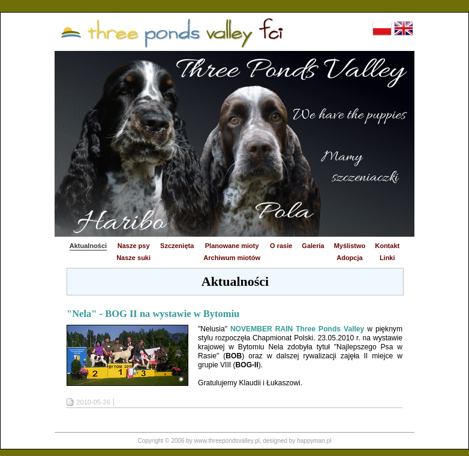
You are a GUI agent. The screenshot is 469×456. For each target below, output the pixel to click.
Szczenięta (177, 245)
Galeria (313, 245)
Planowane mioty (232, 245)
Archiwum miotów (231, 257)
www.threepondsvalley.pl (227, 440)
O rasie (281, 245)
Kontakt (387, 245)
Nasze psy (134, 245)
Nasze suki (133, 257)
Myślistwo (350, 245)
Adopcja (349, 257)
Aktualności (88, 245)
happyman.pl (314, 440)
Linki (387, 257)
